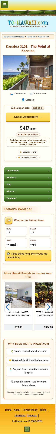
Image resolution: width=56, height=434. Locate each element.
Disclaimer (20, 415)
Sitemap (32, 415)
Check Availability (26, 116)
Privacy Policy (30, 410)
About (17, 410)
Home (8, 410)
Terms (43, 410)
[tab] (28, 170)
